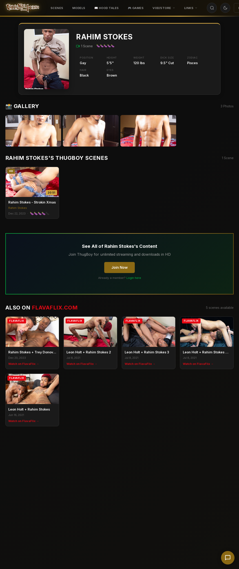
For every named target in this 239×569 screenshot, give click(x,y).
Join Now (119, 267)
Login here (133, 278)
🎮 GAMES (136, 8)
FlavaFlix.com (54, 307)
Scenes (57, 8)
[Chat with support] (228, 557)
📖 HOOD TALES (106, 8)
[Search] (212, 8)
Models (78, 8)
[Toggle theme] (225, 8)
